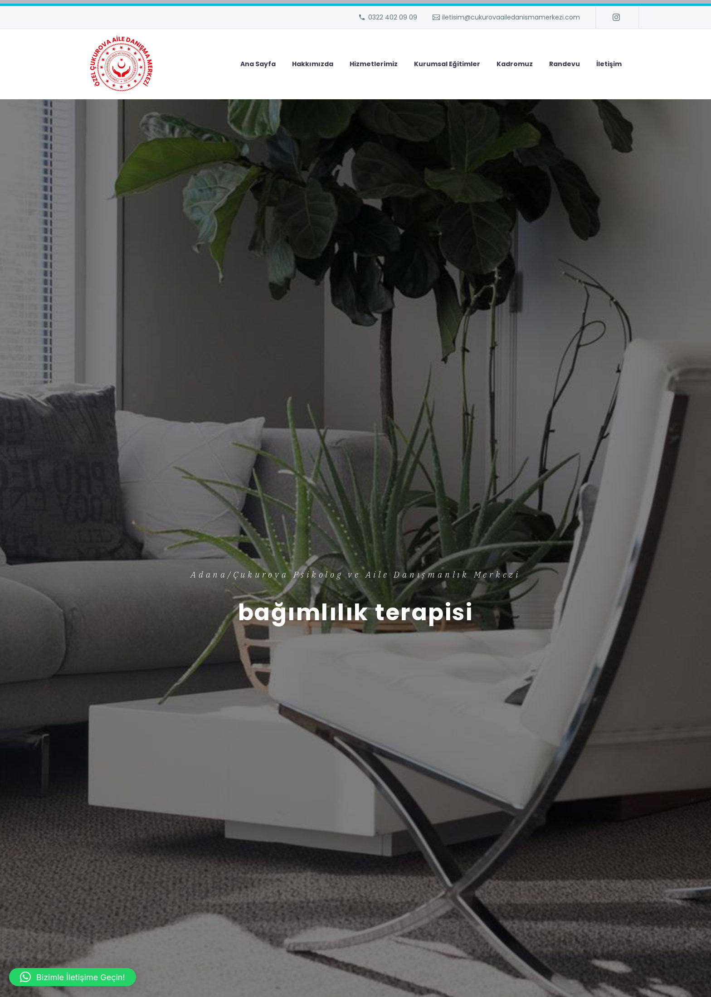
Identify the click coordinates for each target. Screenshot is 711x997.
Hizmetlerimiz (374, 63)
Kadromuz (515, 63)
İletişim (609, 63)
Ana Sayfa (258, 63)
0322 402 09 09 (392, 17)
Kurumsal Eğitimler (447, 63)
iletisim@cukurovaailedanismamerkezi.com (511, 17)
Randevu (564, 63)
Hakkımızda (312, 63)
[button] (72, 977)
